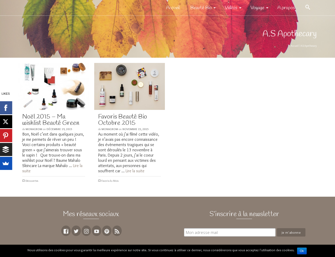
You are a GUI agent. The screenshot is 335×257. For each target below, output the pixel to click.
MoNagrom (34, 129)
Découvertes (31, 181)
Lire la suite (135, 170)
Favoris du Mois (110, 181)
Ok (302, 251)
